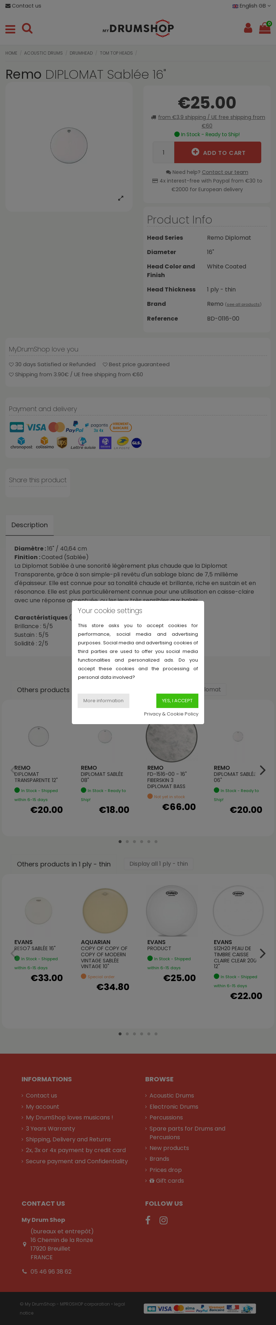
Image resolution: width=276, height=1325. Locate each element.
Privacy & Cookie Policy (171, 713)
